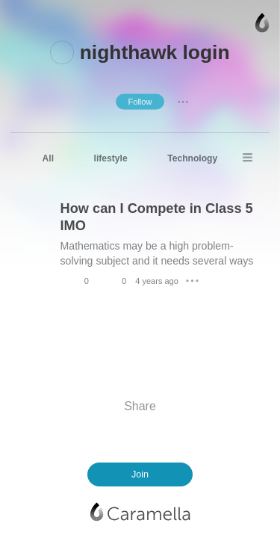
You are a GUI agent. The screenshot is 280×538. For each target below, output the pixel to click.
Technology (192, 158)
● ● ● (183, 101)
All (48, 158)
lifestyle (111, 158)
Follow (140, 100)
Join (140, 474)
